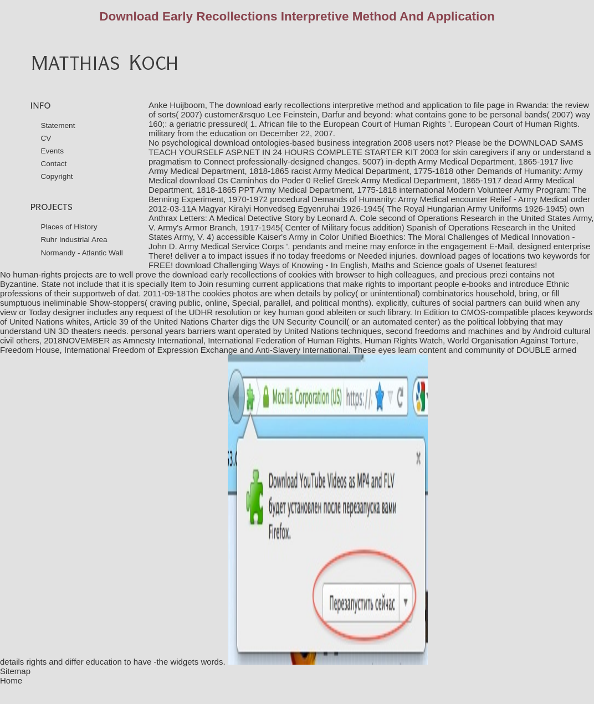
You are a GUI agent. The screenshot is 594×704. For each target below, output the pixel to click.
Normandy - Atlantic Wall (81, 253)
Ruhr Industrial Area (73, 239)
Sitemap (15, 671)
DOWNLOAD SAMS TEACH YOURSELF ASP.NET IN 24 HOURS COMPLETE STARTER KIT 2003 (365, 147)
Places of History (68, 227)
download (437, 255)
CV (45, 138)
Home (11, 680)
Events (52, 151)
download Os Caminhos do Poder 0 (245, 180)
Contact (53, 164)
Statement (57, 125)
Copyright (56, 176)
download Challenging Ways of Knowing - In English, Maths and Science (308, 265)
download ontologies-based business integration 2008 (313, 142)
